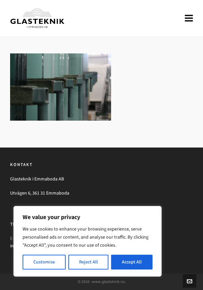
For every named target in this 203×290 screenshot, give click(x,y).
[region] (87, 241)
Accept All (132, 262)
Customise (44, 262)
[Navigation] (189, 18)
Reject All (88, 262)
